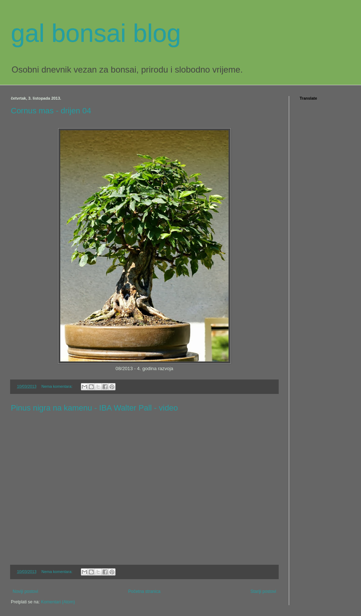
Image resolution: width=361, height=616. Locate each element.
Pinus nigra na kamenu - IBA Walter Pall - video (94, 407)
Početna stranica (144, 591)
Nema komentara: (58, 386)
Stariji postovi (263, 591)
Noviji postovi (25, 591)
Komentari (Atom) (58, 601)
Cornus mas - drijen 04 (51, 110)
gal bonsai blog (96, 33)
